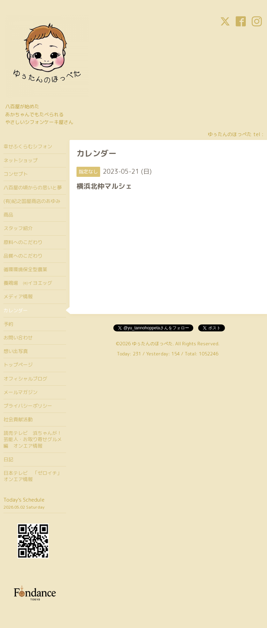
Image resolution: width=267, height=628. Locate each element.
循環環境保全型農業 (25, 269)
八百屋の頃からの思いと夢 (32, 187)
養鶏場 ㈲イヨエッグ (27, 283)
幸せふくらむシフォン (27, 146)
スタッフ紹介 (18, 228)
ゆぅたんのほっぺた (152, 343)
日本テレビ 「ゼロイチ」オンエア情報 (32, 476)
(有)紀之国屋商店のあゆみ (31, 201)
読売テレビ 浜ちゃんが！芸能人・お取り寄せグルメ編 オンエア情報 (32, 439)
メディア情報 (18, 296)
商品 (8, 214)
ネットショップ (20, 160)
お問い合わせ (18, 337)
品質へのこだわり (22, 255)
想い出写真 (15, 351)
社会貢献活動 (18, 419)
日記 (8, 459)
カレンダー (15, 310)
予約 (8, 324)
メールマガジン (20, 392)
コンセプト (15, 174)
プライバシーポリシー (27, 405)
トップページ (18, 364)
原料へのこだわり (22, 242)
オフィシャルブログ (25, 378)
